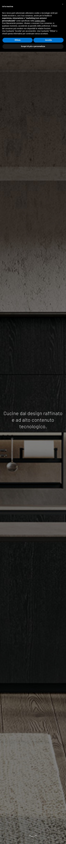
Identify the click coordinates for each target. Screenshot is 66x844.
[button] (63, 4)
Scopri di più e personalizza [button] (33, 46)
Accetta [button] (48, 40)
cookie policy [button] (40, 21)
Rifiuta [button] (17, 40)
